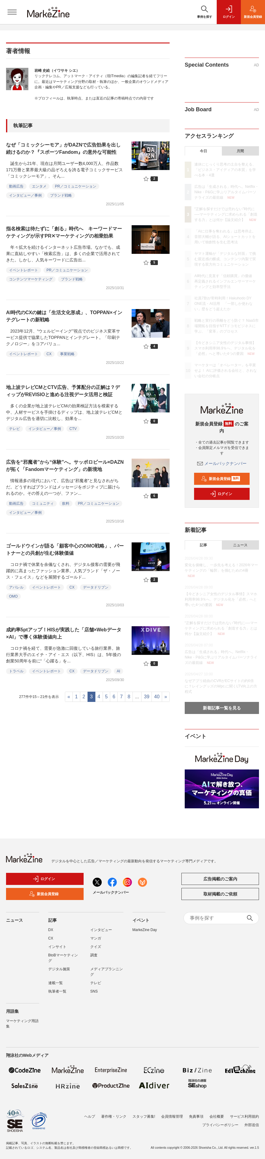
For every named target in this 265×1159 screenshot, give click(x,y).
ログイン (221, 494)
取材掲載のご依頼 (220, 894)
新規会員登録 (220, 479)
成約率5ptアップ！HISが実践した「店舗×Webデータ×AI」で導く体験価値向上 (63, 633)
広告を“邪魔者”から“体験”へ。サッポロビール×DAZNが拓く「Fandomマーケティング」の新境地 (65, 465)
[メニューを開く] (12, 12)
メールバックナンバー (222, 463)
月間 (240, 151)
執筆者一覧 (57, 991)
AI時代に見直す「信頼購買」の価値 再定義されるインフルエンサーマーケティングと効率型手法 (225, 281)
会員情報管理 (172, 1116)
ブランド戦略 (61, 195)
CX (49, 354)
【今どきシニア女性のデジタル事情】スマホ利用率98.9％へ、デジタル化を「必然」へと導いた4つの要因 (225, 348)
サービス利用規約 (244, 1116)
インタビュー (101, 930)
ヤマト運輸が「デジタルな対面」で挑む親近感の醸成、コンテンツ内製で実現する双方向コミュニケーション (225, 259)
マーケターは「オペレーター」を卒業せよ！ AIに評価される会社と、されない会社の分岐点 (225, 370)
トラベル (16, 671)
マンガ (95, 938)
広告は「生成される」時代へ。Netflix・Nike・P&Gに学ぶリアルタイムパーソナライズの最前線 (226, 192)
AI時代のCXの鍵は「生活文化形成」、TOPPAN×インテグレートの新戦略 (64, 316)
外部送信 (251, 1125)
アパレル (16, 587)
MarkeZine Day (144, 930)
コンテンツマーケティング (31, 279)
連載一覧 (55, 983)
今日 (203, 151)
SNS (94, 991)
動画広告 (16, 186)
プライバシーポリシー (220, 1125)
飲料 (65, 503)
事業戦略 (67, 354)
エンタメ (39, 186)
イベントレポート (23, 270)
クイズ (95, 947)
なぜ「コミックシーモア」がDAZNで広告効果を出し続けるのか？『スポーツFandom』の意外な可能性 (63, 148)
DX (50, 930)
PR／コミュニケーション (75, 186)
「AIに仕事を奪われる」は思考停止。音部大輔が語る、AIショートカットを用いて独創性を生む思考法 (225, 236)
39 (146, 696)
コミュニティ (43, 503)
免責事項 (196, 1116)
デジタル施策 (59, 969)
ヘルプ (89, 1116)
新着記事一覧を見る (222, 708)
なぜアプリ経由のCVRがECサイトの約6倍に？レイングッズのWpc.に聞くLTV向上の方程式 (221, 686)
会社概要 (216, 1116)
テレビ (14, 429)
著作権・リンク (113, 1116)
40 (157, 696)
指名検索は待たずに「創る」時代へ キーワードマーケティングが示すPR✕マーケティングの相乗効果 (64, 232)
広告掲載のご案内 (220, 878)
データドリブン (95, 587)
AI (118, 671)
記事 (203, 545)
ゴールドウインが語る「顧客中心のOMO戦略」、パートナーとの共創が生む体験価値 (65, 549)
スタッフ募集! (143, 1116)
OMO (13, 596)
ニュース (240, 545)
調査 (93, 955)
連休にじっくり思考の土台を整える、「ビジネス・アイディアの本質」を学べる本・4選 (225, 169)
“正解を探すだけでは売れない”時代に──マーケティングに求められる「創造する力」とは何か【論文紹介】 (225, 214)
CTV (73, 429)
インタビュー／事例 (25, 195)
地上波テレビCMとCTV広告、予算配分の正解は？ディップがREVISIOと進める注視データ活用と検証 (63, 391)
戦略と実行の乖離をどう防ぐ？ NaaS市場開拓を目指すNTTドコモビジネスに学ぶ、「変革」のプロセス (226, 325)
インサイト (57, 947)
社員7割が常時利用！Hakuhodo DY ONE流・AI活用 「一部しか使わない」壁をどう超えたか (223, 303)
